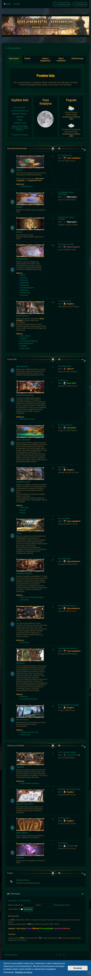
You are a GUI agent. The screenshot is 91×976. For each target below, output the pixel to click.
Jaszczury (58, 928)
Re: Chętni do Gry (64, 301)
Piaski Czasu (24, 735)
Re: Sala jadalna (64, 559)
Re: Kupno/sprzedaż (66, 244)
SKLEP (21, 275)
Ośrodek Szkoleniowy (27, 699)
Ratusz (22, 513)
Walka (20, 120)
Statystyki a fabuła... (19, 114)
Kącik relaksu (22, 833)
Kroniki (19, 232)
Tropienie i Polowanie (19, 135)
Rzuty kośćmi (24, 348)
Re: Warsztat (63, 380)
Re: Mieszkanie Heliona (67, 606)
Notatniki (22, 346)
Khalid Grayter (72, 247)
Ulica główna (21, 366)
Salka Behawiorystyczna (67, 648)
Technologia (24, 293)
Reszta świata (22, 719)
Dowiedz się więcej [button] (23, 972)
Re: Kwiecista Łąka (65, 425)
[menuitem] (16, 4)
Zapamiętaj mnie (15, 909)
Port (18, 620)
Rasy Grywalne (19, 108)
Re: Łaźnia (62, 467)
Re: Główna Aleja (64, 366)
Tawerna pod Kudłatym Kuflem (31, 597)
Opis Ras (22, 278)
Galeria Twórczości (24, 804)
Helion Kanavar (73, 561)
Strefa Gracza (22, 316)
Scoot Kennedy (72, 755)
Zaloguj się (12, 900)
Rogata (69, 304)
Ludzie (29, 928)
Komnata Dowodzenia (17, 148)
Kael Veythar (22, 940)
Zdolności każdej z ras (20, 111)
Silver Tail (70, 383)
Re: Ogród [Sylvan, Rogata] (68, 705)
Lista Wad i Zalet (20, 123)
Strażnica (20, 663)
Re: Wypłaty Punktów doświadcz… (66, 193)
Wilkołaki (35, 928)
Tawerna (20, 767)
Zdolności (23, 280)
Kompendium (22, 259)
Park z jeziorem (23, 440)
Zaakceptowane (25, 186)
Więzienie (23, 696)
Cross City (11, 359)
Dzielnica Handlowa (24, 395)
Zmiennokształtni (47, 928)
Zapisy (19, 170)
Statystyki (19, 117)
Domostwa (23, 508)
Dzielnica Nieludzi (24, 573)
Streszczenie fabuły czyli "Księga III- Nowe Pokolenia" (19, 128)
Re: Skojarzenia (64, 818)
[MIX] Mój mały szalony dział (69, 789)
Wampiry (66, 928)
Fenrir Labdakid (73, 158)
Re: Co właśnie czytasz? (67, 752)
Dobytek (22, 338)
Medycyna (23, 290)
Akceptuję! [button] (77, 968)
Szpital (22, 510)
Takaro (69, 369)
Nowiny (19, 207)
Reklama (20, 858)
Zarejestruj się (24, 900)
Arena (18, 533)
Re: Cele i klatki (64, 518)
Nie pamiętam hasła (61, 905)
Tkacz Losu (71, 197)
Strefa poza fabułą (15, 745)
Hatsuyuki (70, 428)
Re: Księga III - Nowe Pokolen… (66, 218)
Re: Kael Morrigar (65, 155)
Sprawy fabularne (26, 288)
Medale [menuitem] (7, 4)
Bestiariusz (23, 285)
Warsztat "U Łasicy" (26, 419)
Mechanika (23, 283)
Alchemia (23, 295)
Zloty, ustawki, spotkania (28, 783)
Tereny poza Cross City (28, 732)
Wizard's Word (22, 880)
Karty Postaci (24, 336)
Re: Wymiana (63, 843)
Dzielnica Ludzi (23, 482)
